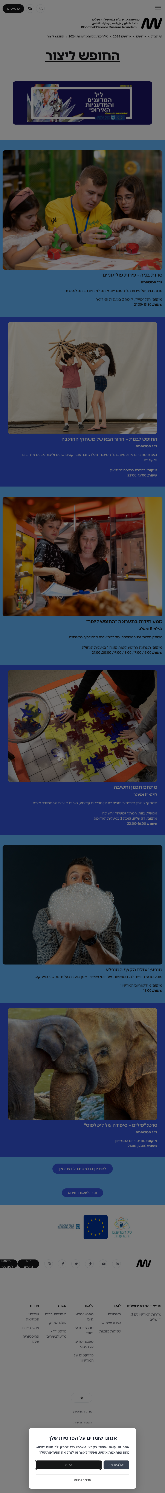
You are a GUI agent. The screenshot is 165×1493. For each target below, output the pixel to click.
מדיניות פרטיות (82, 1479)
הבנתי (68, 1464)
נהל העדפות (116, 1464)
